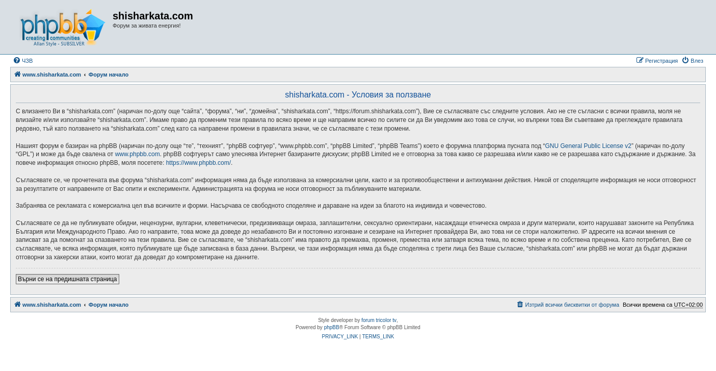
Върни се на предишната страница (67, 279)
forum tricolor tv (378, 320)
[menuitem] (23, 61)
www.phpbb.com (137, 154)
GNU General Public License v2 (588, 146)
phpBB (331, 327)
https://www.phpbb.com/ (198, 162)
